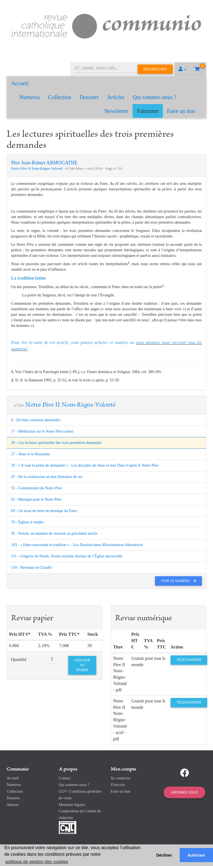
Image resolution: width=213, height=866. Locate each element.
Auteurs (13, 805)
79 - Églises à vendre (27, 522)
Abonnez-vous (184, 792)
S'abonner (148, 111)
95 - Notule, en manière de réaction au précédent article (54, 533)
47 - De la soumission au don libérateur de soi (46, 477)
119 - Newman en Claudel (31, 567)
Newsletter (116, 111)
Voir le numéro (180, 581)
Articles (116, 97)
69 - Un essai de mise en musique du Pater (44, 511)
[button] (182, 69)
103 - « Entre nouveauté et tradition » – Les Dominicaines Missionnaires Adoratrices (77, 545)
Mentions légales (72, 805)
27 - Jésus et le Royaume (30, 454)
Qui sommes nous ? (154, 97)
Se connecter (121, 778)
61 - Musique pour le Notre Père (36, 499)
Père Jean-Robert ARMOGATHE (44, 163)
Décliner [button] (164, 855)
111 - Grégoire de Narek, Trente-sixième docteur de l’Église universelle (66, 556)
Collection (59, 97)
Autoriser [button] (196, 855)
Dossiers (89, 97)
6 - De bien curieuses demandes (35, 420)
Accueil (19, 83)
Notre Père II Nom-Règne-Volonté (37, 168)
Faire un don (181, 111)
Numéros (29, 97)
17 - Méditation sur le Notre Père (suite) (42, 431)
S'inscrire (118, 785)
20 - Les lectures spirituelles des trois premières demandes (56, 443)
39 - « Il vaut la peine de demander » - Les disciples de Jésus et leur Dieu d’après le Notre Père (84, 465)
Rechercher (155, 69)
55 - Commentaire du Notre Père (36, 488)
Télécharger (188, 660)
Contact (65, 778)
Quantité (18, 659)
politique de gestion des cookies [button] (36, 861)
